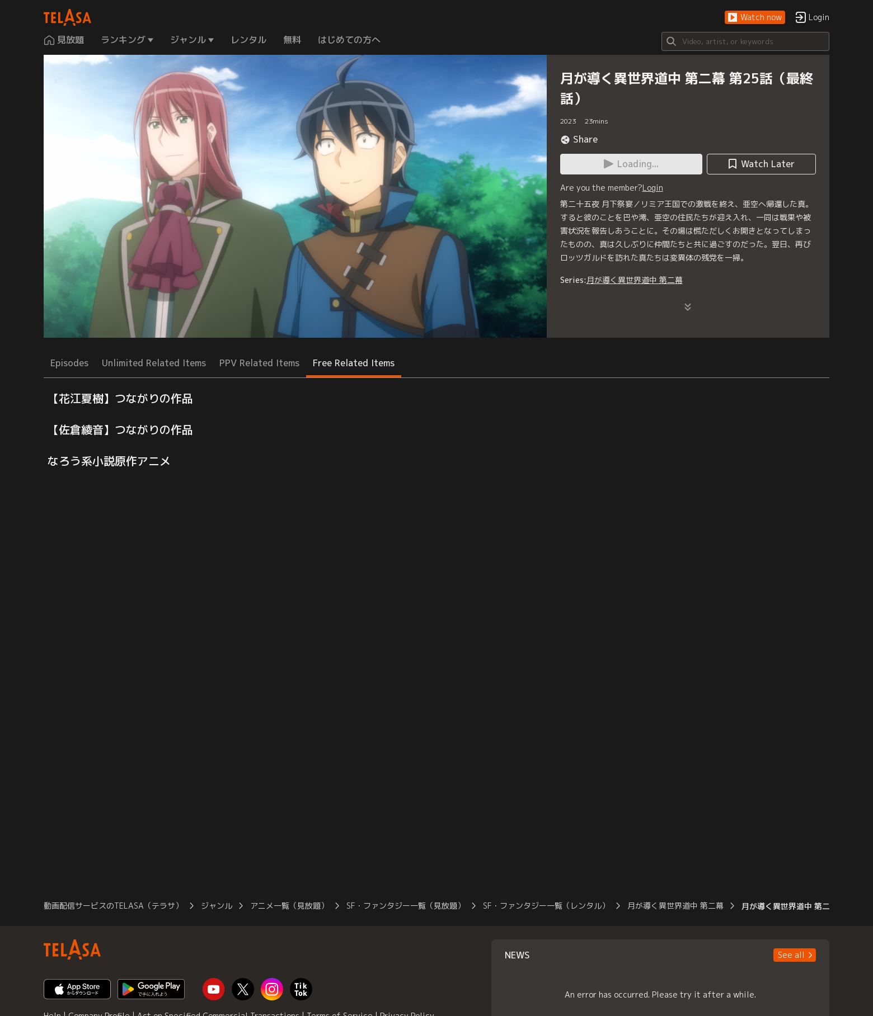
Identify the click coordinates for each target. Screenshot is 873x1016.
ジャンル (216, 905)
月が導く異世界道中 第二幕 (634, 280)
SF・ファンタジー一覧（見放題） (405, 905)
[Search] (745, 41)
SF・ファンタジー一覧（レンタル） (546, 905)
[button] (755, 18)
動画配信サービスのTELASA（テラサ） (113, 905)
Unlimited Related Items (154, 363)
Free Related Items (354, 363)
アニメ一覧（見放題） (289, 905)
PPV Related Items (259, 363)
